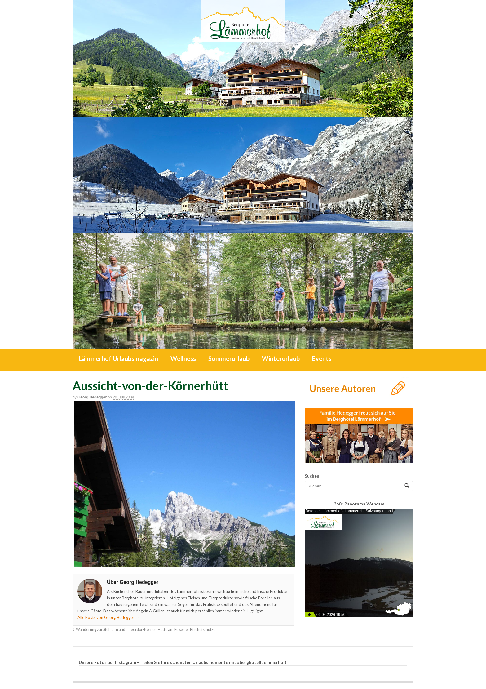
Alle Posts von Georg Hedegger (108, 617)
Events (321, 358)
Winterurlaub (281, 358)
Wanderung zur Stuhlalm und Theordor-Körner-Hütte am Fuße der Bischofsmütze (145, 629)
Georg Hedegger (92, 397)
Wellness (183, 358)
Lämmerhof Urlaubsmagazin (118, 358)
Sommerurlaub (229, 358)
